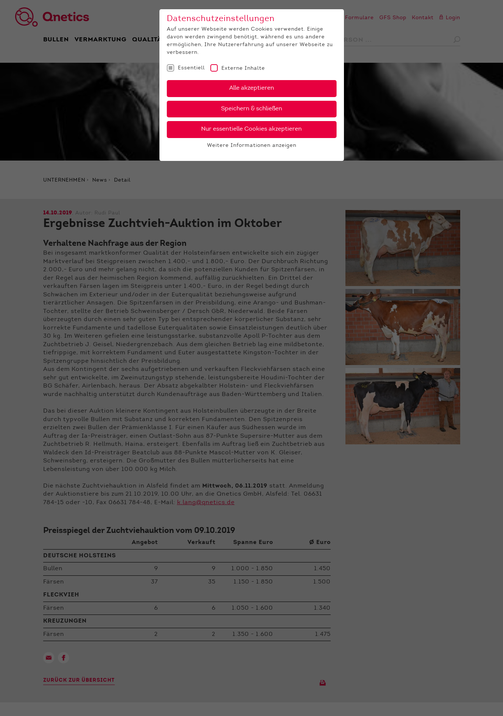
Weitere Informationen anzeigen (251, 145)
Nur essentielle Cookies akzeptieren (251, 129)
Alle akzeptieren (251, 88)
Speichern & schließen (251, 109)
